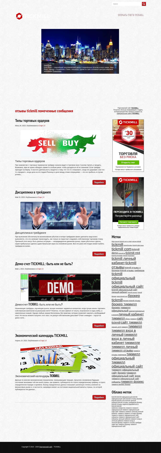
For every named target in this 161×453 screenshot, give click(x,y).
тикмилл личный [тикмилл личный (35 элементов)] (125, 347)
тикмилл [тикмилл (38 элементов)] (135, 326)
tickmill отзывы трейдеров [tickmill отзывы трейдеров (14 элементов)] (132, 270)
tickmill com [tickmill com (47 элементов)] (122, 249)
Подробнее (57, 71)
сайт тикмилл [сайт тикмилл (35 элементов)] (131, 322)
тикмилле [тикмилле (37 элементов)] (132, 343)
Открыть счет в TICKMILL (130, 14)
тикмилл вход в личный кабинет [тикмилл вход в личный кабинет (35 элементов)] (124, 339)
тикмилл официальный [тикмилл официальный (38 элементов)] (126, 356)
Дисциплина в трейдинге (33, 192)
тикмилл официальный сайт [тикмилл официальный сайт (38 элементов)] (127, 364)
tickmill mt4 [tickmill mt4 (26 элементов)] (133, 253)
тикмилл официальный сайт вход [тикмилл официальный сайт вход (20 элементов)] (126, 374)
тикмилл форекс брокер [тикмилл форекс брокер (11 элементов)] (121, 384)
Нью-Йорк (47, 65)
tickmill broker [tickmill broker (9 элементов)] (128, 245)
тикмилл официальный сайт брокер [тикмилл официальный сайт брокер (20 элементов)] (125, 371)
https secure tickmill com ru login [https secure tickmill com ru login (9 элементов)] (122, 241)
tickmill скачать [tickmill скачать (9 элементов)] (132, 292)
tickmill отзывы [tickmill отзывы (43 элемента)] (124, 265)
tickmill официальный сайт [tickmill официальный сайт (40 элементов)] (128, 284)
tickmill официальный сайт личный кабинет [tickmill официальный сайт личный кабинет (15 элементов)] (124, 291)
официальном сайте (128, 113)
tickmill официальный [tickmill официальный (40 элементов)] (123, 276)
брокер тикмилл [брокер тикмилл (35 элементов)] (124, 304)
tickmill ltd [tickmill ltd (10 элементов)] (121, 253)
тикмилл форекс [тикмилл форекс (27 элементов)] (132, 381)
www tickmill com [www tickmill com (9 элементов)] (122, 296)
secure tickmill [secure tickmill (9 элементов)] (136, 241)
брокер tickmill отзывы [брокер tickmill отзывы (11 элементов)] (131, 301)
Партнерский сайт (45, 447)
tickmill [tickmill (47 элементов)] (117, 244)
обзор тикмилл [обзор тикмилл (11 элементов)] (131, 319)
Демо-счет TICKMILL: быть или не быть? (44, 263)
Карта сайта (22, 4)
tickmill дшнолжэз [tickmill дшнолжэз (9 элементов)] (128, 255)
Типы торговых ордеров (32, 120)
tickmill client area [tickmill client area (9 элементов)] (137, 245)
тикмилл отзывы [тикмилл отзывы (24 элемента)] (122, 350)
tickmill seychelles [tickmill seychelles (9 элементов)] (117, 255)
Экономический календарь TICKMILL (41, 335)
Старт (41, 126)
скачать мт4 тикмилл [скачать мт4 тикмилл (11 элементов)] (120, 327)
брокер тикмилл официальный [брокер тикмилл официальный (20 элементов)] (121, 309)
